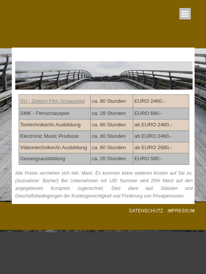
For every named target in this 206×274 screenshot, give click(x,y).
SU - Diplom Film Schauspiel (52, 101)
